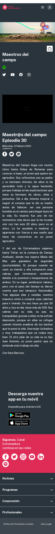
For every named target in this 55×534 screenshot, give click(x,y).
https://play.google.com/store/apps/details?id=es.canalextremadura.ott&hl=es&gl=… (19, 415)
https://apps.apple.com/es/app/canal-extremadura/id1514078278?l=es (19, 423)
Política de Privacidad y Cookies (18, 524)
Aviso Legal (46, 524)
